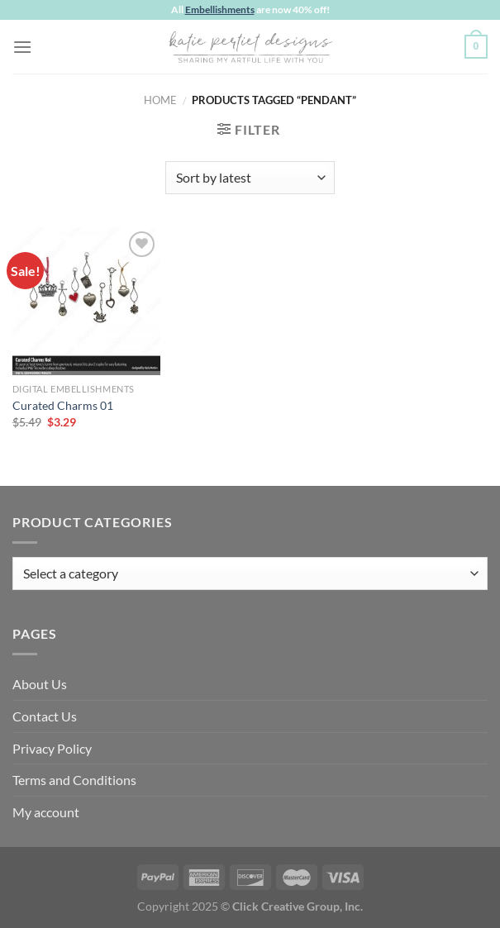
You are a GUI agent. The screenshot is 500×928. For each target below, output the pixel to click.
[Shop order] (250, 177)
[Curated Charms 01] (86, 301)
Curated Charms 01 (62, 405)
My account (45, 812)
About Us (39, 684)
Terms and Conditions (74, 780)
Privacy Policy (52, 748)
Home (160, 100)
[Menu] (22, 46)
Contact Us (44, 716)
